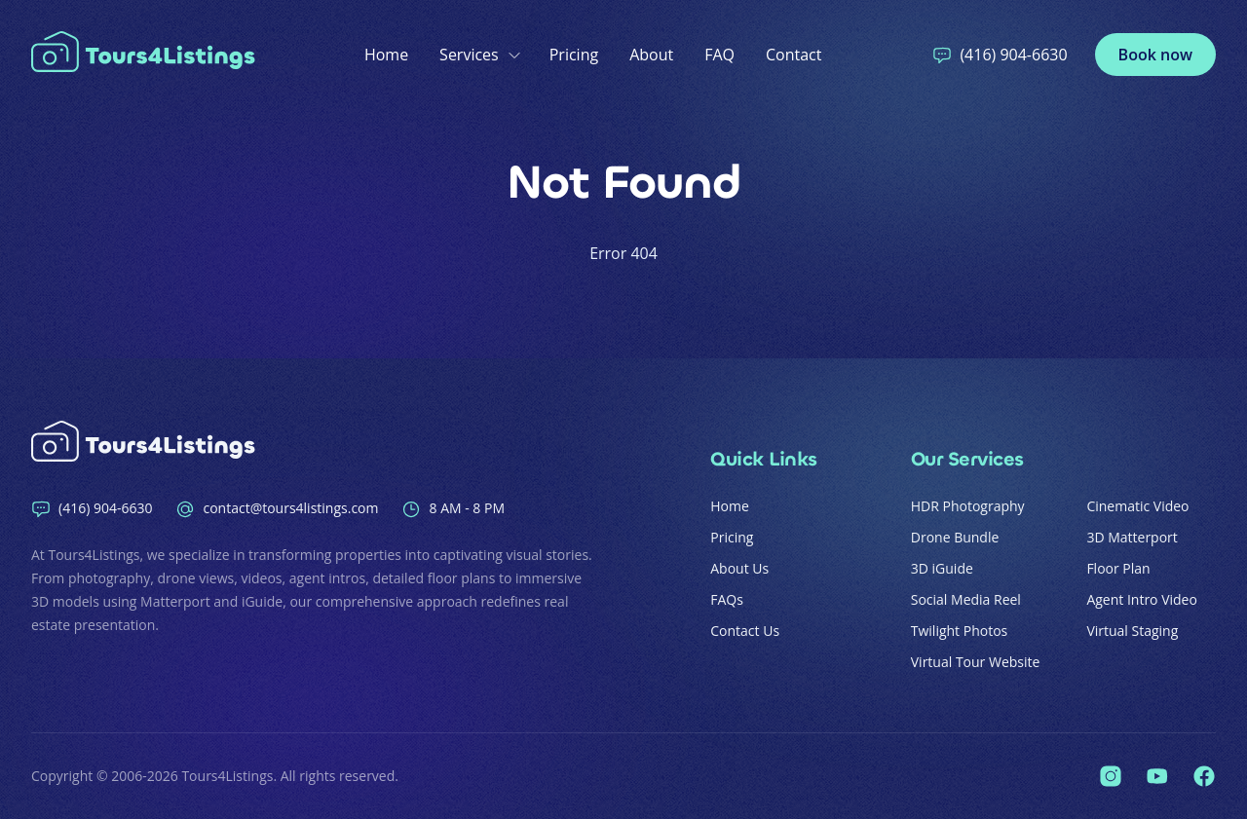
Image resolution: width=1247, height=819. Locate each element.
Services (479, 54)
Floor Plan (1118, 568)
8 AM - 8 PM (453, 509)
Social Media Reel (966, 599)
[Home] (148, 54)
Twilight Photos (959, 630)
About (651, 54)
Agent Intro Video (1141, 599)
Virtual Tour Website (975, 661)
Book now (1155, 54)
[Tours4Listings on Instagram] (1110, 776)
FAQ (719, 54)
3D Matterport (1131, 537)
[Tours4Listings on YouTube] (1157, 776)
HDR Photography (968, 506)
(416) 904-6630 (999, 54)
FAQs (726, 599)
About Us (739, 568)
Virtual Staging (1132, 630)
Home (386, 54)
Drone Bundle (955, 537)
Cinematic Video (1137, 506)
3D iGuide (942, 568)
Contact (793, 54)
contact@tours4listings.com (276, 509)
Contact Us (744, 630)
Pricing (574, 54)
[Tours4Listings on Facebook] (1204, 776)
